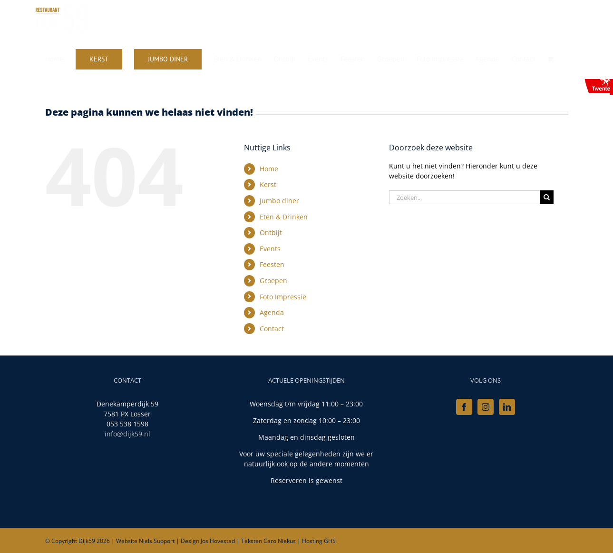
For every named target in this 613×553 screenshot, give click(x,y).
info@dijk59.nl (127, 433)
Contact (272, 328)
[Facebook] (464, 407)
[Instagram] (485, 407)
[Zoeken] (547, 197)
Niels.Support (157, 541)
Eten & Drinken (284, 216)
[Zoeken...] (464, 197)
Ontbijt (271, 232)
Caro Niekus (279, 541)
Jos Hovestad (218, 541)
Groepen (273, 280)
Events (270, 248)
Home (269, 168)
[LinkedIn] (507, 407)
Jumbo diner (279, 200)
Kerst (268, 184)
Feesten (272, 264)
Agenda (272, 312)
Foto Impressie (283, 296)
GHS (330, 541)
